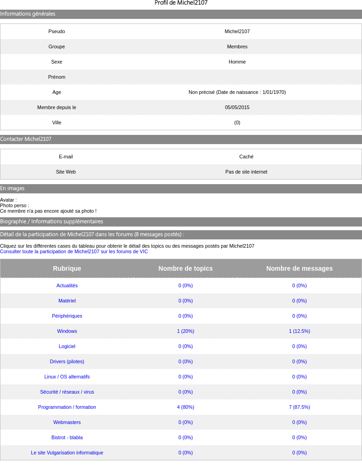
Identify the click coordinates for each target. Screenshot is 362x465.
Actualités (67, 285)
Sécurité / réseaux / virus (67, 392)
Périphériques (67, 316)
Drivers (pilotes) (67, 361)
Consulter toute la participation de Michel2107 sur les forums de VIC (74, 251)
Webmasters (67, 422)
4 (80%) (185, 407)
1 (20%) (185, 331)
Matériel (67, 300)
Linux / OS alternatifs (67, 376)
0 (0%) (185, 285)
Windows (67, 331)
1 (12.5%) (299, 331)
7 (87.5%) (299, 407)
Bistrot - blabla (67, 437)
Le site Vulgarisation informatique (67, 452)
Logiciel (67, 346)
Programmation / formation (67, 407)
